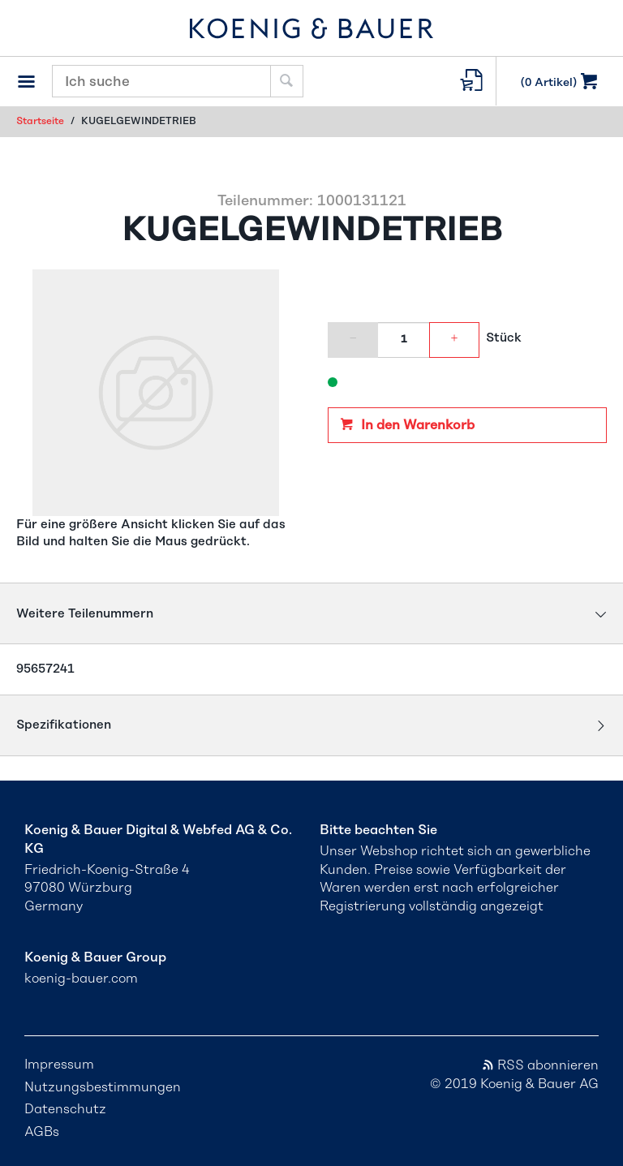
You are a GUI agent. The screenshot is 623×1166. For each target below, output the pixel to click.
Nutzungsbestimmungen (102, 1087)
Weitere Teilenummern (84, 614)
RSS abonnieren (540, 1065)
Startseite (40, 121)
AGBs (41, 1131)
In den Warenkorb (416, 425)
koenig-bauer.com (81, 978)
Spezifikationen (63, 725)
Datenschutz (65, 1109)
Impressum (59, 1064)
